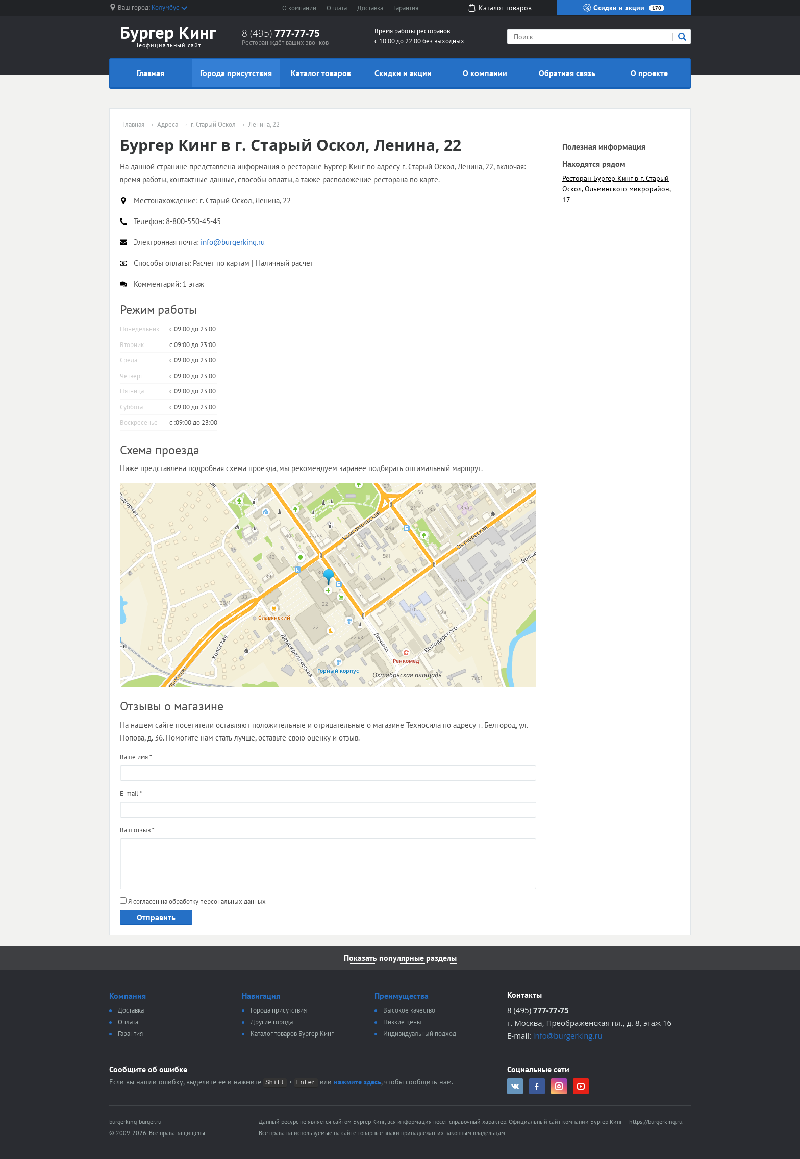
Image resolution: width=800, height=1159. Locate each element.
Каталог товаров (321, 73)
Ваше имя (136, 757)
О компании (299, 8)
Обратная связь (567, 73)
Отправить (156, 917)
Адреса (167, 124)
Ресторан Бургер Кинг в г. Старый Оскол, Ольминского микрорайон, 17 (616, 189)
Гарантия (405, 8)
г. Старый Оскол (213, 124)
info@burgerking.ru (568, 1035)
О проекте (649, 73)
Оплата (337, 8)
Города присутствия (236, 73)
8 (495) (281, 33)
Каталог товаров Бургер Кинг (292, 1033)
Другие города (272, 1022)
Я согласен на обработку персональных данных (193, 901)
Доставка (370, 8)
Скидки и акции (623, 7)
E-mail (131, 793)
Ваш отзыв (137, 830)
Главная (150, 73)
